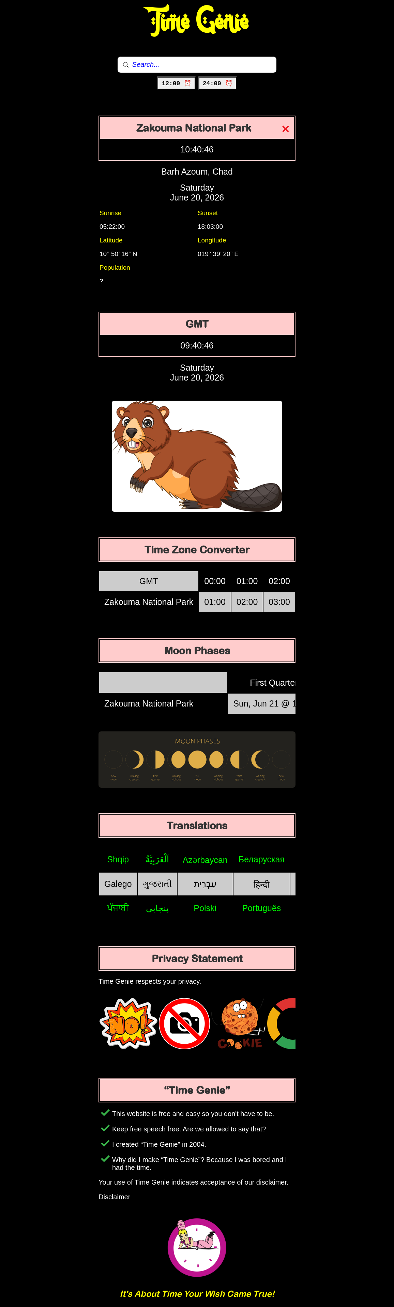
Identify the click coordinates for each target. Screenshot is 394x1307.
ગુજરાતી (157, 884)
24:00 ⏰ (217, 83)
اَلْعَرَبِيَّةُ (157, 859)
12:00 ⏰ (176, 83)
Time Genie (197, 22)
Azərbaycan (205, 860)
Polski (205, 908)
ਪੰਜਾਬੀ (118, 907)
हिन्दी (261, 884)
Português (261, 908)
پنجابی (157, 908)
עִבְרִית (205, 884)
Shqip (118, 859)
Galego (118, 884)
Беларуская (262, 859)
